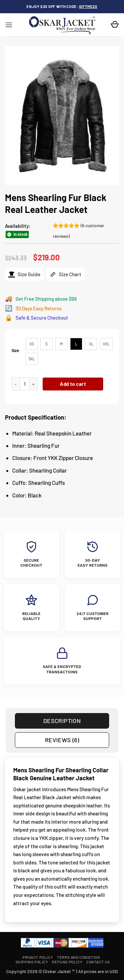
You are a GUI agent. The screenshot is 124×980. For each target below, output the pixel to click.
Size (15, 350)
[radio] (31, 344)
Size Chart (65, 274)
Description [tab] (62, 720)
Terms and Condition (78, 957)
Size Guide (24, 274)
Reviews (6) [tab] (62, 740)
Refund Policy (67, 961)
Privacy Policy (37, 957)
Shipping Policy (32, 961)
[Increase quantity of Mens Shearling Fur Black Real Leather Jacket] (34, 384)
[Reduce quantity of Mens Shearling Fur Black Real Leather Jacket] (16, 384)
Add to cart (73, 384)
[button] (9, 25)
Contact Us (98, 961)
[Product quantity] (25, 384)
